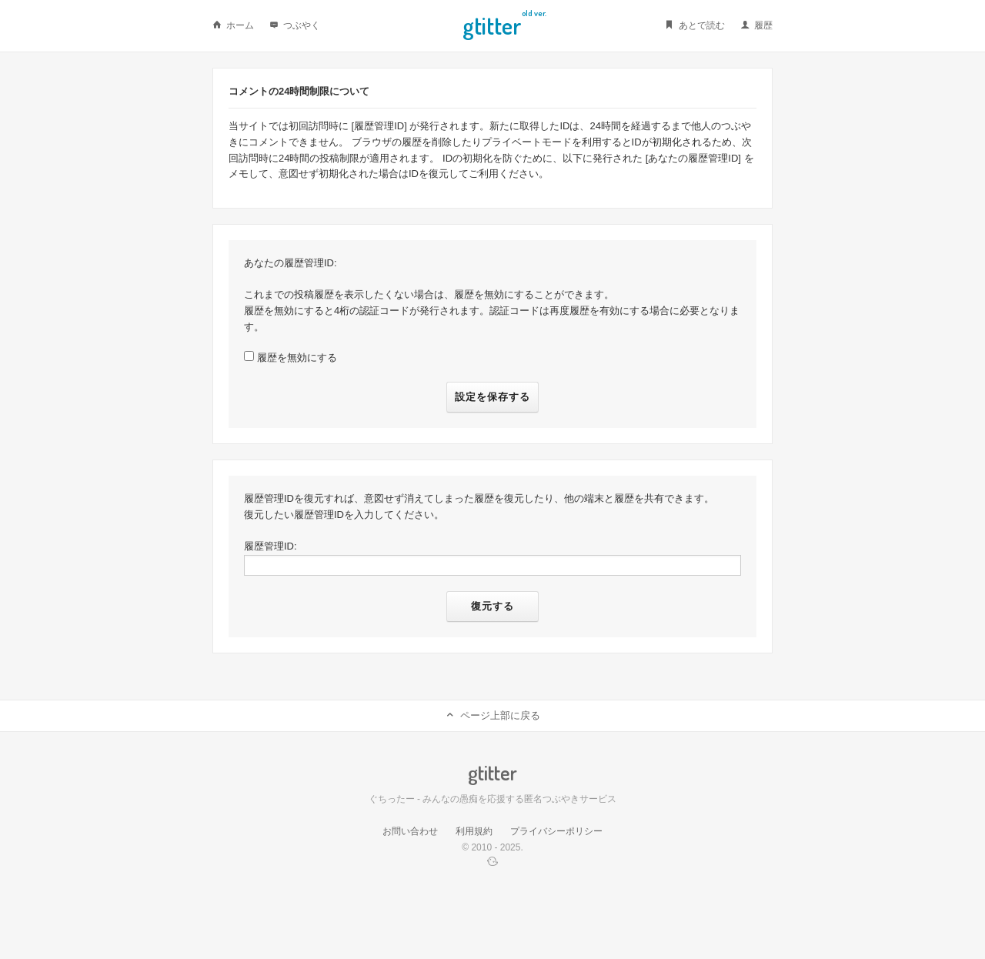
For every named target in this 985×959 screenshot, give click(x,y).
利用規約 (474, 831)
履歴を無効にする (297, 357)
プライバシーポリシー (556, 831)
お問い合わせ (410, 831)
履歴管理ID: (270, 546)
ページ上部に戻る (492, 715)
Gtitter (492, 23)
